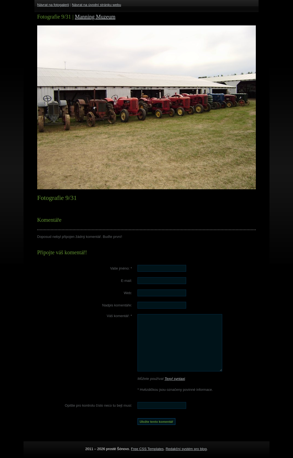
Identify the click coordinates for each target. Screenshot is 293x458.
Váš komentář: (119, 316)
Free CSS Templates (147, 449)
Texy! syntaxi (175, 379)
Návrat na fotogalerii (53, 5)
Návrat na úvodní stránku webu (96, 5)
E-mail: (126, 281)
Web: (128, 293)
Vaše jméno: (121, 268)
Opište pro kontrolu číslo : (98, 405)
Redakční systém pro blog (186, 449)
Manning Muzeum (95, 17)
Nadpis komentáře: (117, 305)
